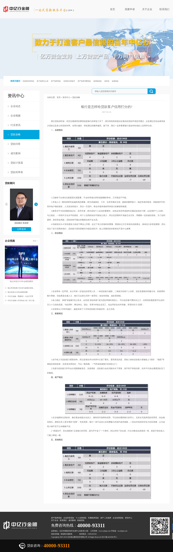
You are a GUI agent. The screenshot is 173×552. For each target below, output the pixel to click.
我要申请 (130, 9)
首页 (112, 9)
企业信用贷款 (118, 518)
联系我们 (164, 9)
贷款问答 (15, 144)
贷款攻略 (15, 134)
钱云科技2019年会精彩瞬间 (21, 281)
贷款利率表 (17, 172)
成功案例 (15, 153)
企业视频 (15, 115)
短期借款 (115, 81)
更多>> (35, 241)
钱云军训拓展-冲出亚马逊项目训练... (21, 288)
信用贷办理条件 (69, 81)
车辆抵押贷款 (93, 518)
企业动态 (15, 106)
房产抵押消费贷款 (84, 81)
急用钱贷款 (97, 81)
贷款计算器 (17, 162)
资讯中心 (66, 97)
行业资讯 (15, 125)
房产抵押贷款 (56, 81)
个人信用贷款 (81, 518)
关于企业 (147, 9)
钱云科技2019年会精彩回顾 (18, 292)
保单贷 (106, 81)
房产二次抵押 (105, 518)
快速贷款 (80, 520)
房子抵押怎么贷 (42, 81)
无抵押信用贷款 (28, 81)
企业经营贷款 (68, 518)
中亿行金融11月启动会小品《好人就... (21, 300)
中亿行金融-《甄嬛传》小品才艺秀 (20, 296)
